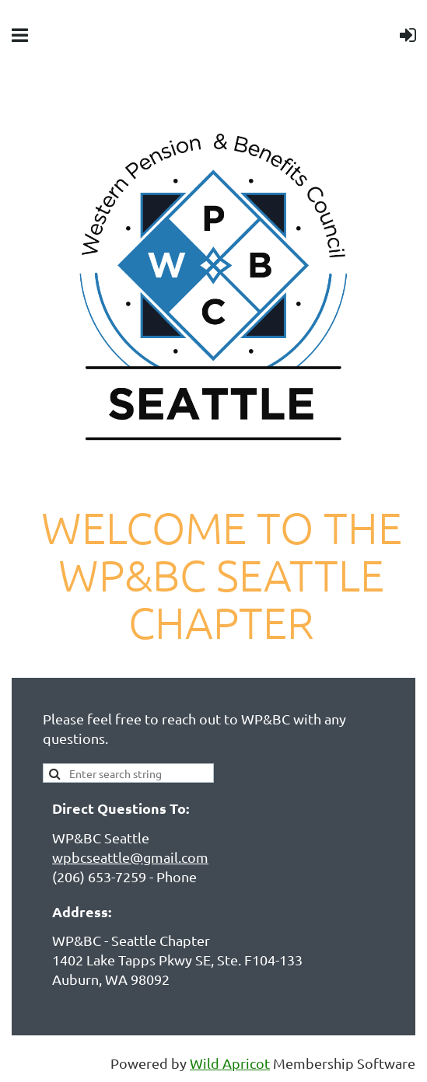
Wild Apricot (230, 1063)
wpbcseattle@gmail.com (130, 857)
